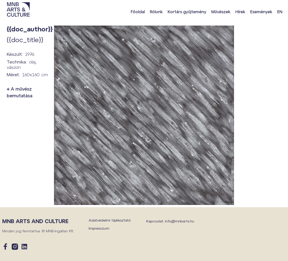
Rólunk (156, 11)
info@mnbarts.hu (179, 221)
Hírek (240, 11)
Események (261, 11)
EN (279, 11)
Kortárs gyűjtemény (187, 11)
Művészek (220, 11)
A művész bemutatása (19, 92)
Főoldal (138, 11)
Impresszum (99, 228)
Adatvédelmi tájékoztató (110, 220)
